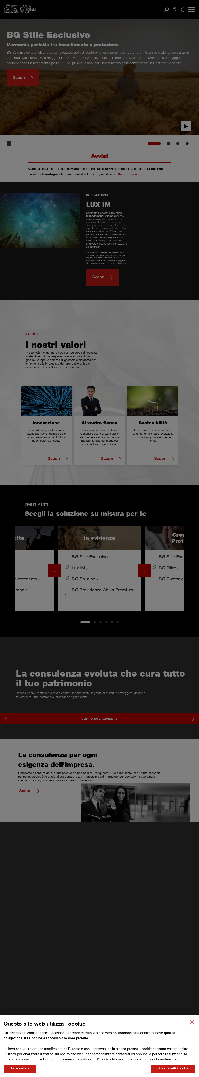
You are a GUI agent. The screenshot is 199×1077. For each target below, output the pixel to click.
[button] (192, 1022)
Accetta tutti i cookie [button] (173, 1068)
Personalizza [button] (20, 1068)
